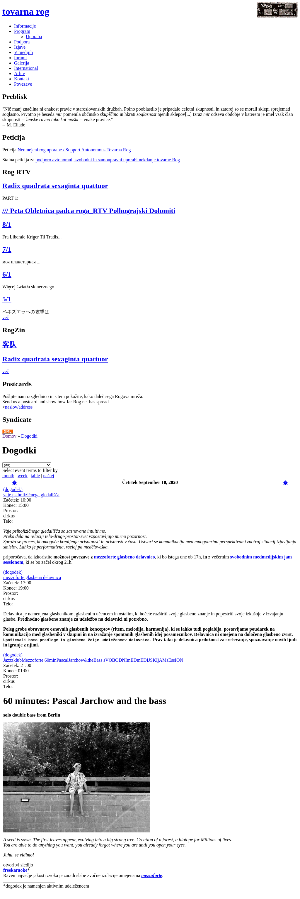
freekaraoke (15, 870)
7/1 (6, 249)
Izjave (19, 47)
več (5, 317)
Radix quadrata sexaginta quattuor (55, 185)
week (23, 475)
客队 (9, 344)
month (8, 475)
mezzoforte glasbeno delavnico (124, 556)
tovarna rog (25, 11)
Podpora (22, 41)
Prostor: (10, 510)
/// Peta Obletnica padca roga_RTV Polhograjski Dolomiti (88, 210)
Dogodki (29, 436)
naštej (48, 475)
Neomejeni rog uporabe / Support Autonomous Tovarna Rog (74, 149)
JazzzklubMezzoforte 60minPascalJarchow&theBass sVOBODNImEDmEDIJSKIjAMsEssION (93, 660)
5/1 (6, 299)
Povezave (23, 84)
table (35, 475)
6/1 (6, 274)
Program (22, 31)
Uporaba (34, 36)
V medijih (23, 52)
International (26, 68)
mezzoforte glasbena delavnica (32, 577)
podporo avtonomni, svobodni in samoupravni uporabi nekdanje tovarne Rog (107, 159)
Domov (9, 436)
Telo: (8, 521)
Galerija (21, 62)
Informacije (25, 25)
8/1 (6, 224)
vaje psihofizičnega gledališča (31, 494)
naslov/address (19, 406)
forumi (20, 57)
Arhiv (19, 73)
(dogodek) (13, 489)
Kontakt (21, 78)
